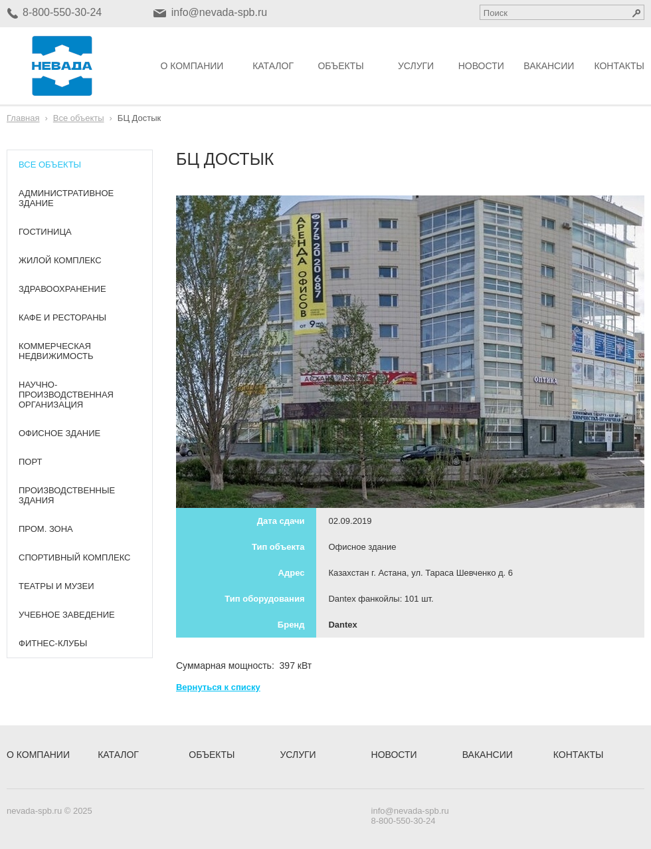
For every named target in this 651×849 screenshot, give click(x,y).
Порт (30, 462)
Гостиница (45, 232)
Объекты (340, 66)
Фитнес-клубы (53, 643)
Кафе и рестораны (62, 317)
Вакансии (548, 66)
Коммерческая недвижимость (56, 351)
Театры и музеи (56, 586)
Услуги (416, 66)
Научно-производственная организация (66, 395)
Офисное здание (59, 433)
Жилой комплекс (60, 260)
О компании (191, 66)
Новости (481, 66)
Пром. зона (46, 529)
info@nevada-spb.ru (219, 12)
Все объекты (78, 118)
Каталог (273, 66)
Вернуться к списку (218, 687)
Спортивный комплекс (74, 557)
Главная (23, 118)
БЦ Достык (139, 118)
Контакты (619, 66)
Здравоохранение (62, 289)
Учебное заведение (67, 615)
